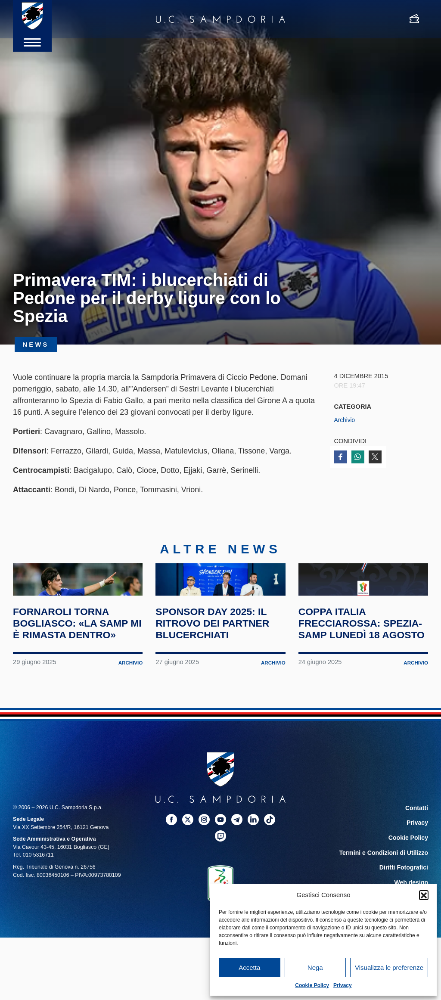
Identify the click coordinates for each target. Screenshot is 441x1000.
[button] (423, 895)
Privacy (342, 985)
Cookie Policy (312, 985)
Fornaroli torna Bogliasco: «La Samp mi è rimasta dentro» (68, 669)
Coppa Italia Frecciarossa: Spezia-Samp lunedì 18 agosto (358, 669)
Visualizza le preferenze (389, 967)
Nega (315, 967)
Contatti (418, 860)
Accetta (249, 967)
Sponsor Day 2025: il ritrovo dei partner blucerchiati (220, 663)
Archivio (345, 419)
